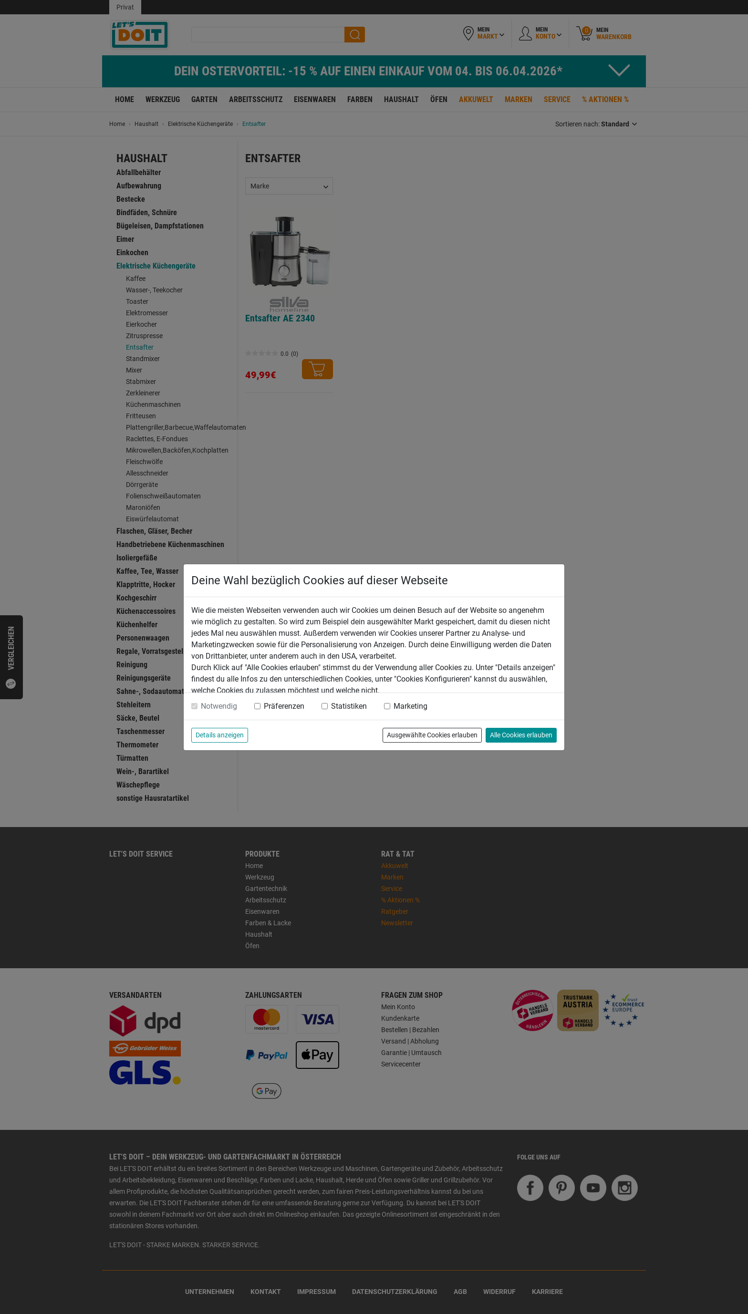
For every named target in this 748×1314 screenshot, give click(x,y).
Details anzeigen (220, 735)
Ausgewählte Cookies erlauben (432, 735)
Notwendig (219, 706)
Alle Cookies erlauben (521, 735)
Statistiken (349, 706)
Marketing (410, 706)
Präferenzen (284, 706)
